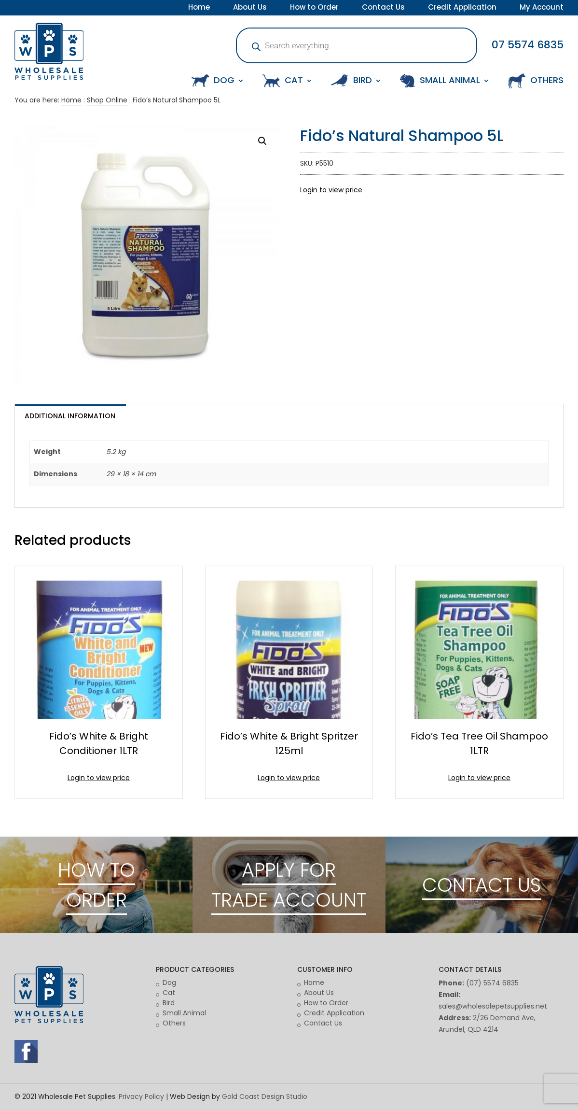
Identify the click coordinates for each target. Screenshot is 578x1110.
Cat (169, 992)
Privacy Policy (141, 1096)
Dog (169, 982)
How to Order (314, 8)
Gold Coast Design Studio (264, 1096)
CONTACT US (481, 884)
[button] (262, 141)
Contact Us (383, 8)
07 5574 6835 (528, 44)
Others (174, 1023)
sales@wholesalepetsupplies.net (493, 1006)
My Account (542, 8)
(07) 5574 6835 (492, 983)
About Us (250, 8)
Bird (169, 1003)
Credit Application (462, 8)
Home (199, 8)
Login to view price (331, 190)
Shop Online (107, 100)
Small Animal (184, 1013)
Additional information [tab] (70, 416)
